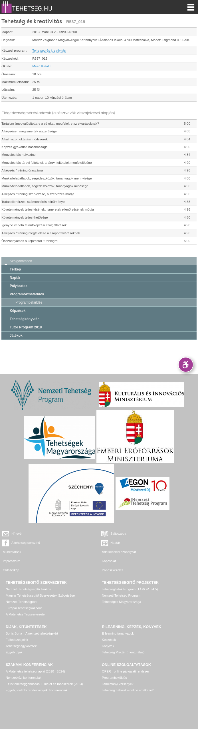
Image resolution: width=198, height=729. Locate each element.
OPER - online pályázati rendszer (125, 671)
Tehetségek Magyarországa (121, 601)
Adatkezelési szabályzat (119, 552)
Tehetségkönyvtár (24, 319)
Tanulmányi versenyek (118, 684)
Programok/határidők (27, 294)
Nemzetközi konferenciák (23, 677)
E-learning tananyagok (118, 633)
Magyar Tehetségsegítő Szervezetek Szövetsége (40, 595)
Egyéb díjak (14, 652)
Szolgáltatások (21, 261)
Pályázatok (18, 286)
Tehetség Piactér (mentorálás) (123, 652)
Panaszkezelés (112, 570)
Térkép (15, 269)
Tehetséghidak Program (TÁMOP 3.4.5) (130, 589)
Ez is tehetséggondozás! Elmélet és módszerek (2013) (44, 684)
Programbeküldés (28, 302)
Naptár (15, 278)
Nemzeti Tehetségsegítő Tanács (28, 589)
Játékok (16, 336)
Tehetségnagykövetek (21, 646)
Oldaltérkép (11, 570)
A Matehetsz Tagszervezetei (25, 614)
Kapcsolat (109, 561)
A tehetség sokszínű (25, 542)
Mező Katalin (41, 66)
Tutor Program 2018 (26, 327)
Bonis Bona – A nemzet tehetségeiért (32, 633)
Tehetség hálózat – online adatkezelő (128, 690)
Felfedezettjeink (17, 639)
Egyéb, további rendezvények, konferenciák (36, 690)
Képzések (17, 311)
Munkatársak (12, 552)
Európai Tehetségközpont (24, 608)
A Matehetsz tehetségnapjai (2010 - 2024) (35, 671)
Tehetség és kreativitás (49, 50)
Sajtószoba (118, 533)
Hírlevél (16, 533)
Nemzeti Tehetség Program (121, 595)
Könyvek (108, 646)
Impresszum (11, 561)
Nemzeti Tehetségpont (21, 601)
